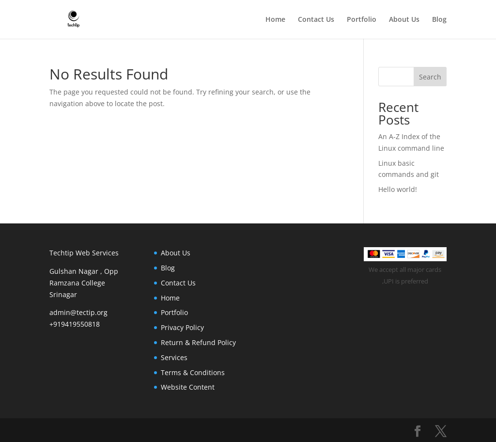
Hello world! (397, 189)
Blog (439, 20)
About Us (404, 20)
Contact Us (316, 20)
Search (430, 76)
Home (275, 20)
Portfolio (361, 20)
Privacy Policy (182, 327)
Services (174, 357)
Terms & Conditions (193, 372)
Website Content (188, 387)
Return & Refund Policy (198, 342)
